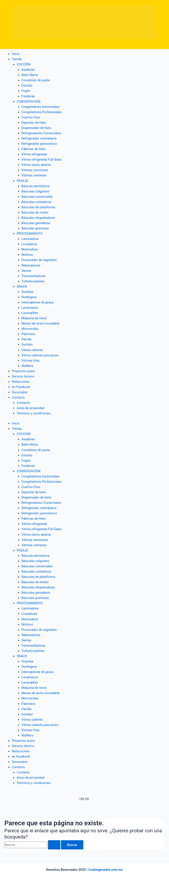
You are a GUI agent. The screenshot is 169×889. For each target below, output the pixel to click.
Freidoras (28, 96)
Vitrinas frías (31, 361)
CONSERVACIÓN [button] (28, 101)
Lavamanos (30, 308)
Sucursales (20, 392)
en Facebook (21, 387)
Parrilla (27, 339)
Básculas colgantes (36, 191)
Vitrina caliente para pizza (40, 355)
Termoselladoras (34, 276)
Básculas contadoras (36, 202)
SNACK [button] (22, 286)
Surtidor (27, 345)
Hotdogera (29, 297)
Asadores (28, 70)
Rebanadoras (31, 265)
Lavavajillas (30, 313)
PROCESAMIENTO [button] (30, 234)
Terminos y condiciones (34, 413)
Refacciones (20, 382)
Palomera (28, 334)
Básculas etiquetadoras (38, 218)
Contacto (23, 403)
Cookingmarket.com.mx (105, 870)
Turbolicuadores (33, 281)
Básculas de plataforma (38, 207)
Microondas (30, 329)
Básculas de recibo (35, 212)
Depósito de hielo (34, 123)
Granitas (27, 292)
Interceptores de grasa (37, 302)
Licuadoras (29, 244)
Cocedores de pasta (36, 80)
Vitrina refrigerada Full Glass (42, 159)
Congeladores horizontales (41, 107)
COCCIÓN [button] (24, 64)
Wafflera (27, 366)
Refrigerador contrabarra (39, 138)
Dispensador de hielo (36, 128)
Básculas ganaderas (36, 223)
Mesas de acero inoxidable (41, 323)
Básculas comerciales (37, 197)
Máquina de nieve (34, 318)
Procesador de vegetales (39, 260)
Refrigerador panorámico (39, 144)
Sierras (26, 271)
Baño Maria (30, 75)
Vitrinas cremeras (34, 175)
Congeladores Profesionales (42, 112)
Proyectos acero (23, 371)
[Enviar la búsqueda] (54, 845)
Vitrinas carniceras (35, 170)
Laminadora (30, 239)
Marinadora (30, 249)
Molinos (27, 255)
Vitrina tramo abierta (36, 165)
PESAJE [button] (22, 181)
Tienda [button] (17, 59)
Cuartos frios (31, 117)
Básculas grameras (35, 228)
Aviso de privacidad (30, 408)
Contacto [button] (18, 397)
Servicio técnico (23, 376)
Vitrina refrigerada (34, 154)
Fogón (26, 91)
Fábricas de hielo (34, 149)
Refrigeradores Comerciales (41, 133)
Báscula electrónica (36, 186)
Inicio (16, 54)
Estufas (27, 85)
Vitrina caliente (32, 350)
